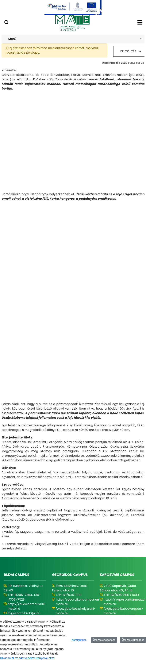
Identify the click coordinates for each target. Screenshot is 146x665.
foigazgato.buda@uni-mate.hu (24, 526)
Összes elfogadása (104, 639)
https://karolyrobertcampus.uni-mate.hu (32, 584)
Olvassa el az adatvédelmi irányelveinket (27, 658)
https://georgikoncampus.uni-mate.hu (78, 512)
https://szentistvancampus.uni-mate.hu (79, 584)
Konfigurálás (79, 639)
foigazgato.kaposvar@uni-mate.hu (123, 521)
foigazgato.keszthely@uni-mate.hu (75, 521)
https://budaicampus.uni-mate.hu (27, 516)
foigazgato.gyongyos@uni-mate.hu (28, 593)
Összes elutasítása (133, 639)
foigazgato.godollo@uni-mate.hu (74, 593)
